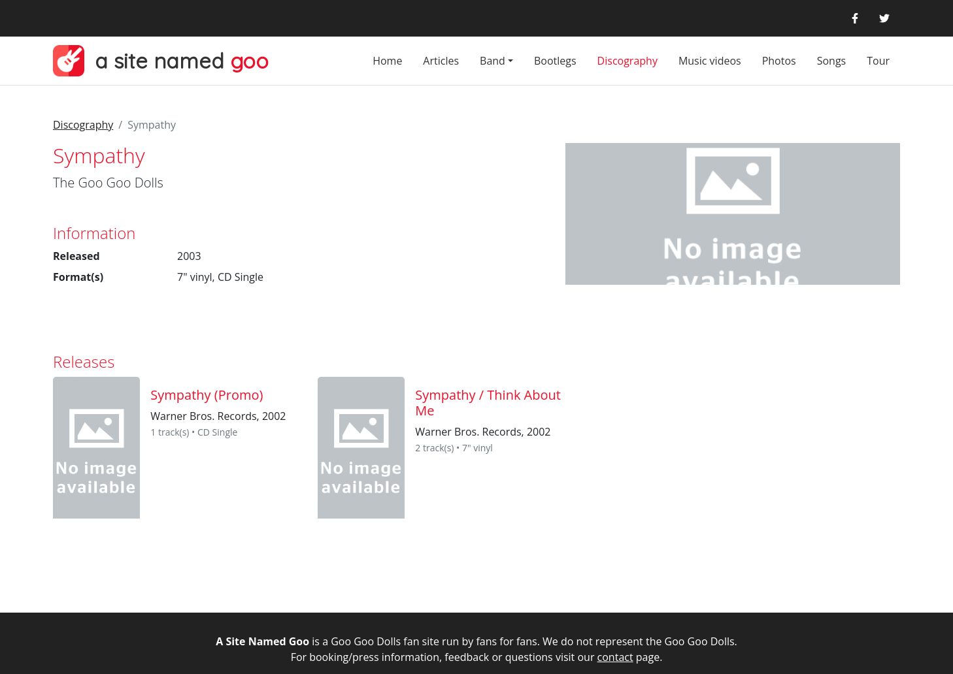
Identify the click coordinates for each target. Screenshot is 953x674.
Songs (831, 61)
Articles (441, 61)
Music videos (709, 61)
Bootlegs (555, 61)
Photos (779, 61)
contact (615, 657)
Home (387, 61)
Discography (627, 61)
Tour (878, 61)
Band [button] (492, 61)
